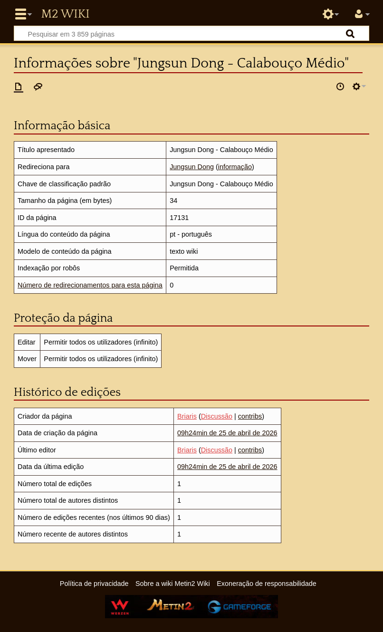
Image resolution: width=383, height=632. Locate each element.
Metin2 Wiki (65, 14)
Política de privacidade (94, 583)
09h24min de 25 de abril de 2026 (227, 433)
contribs (250, 416)
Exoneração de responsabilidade (266, 583)
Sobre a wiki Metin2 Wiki (172, 583)
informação (235, 167)
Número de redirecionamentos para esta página (90, 285)
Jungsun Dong (192, 167)
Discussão (216, 416)
